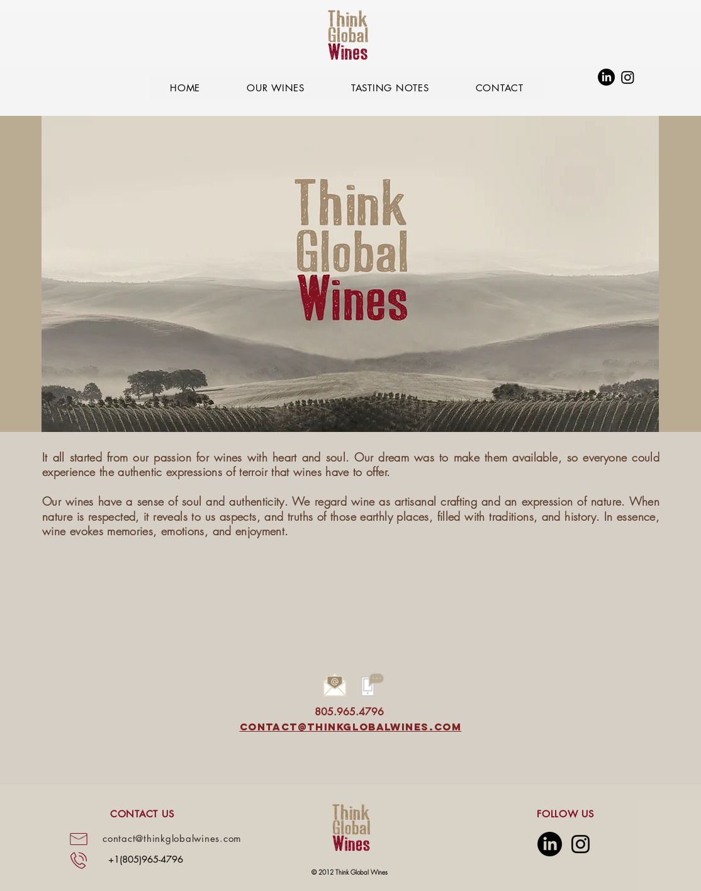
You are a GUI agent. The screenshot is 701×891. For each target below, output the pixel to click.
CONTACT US (142, 814)
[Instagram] (627, 77)
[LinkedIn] (606, 77)
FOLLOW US (565, 814)
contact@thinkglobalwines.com (351, 726)
